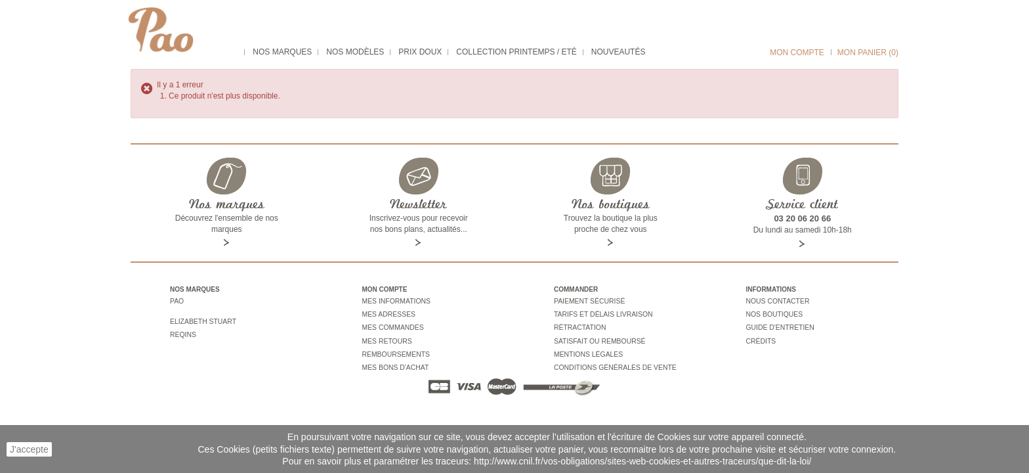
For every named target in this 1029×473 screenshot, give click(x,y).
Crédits (760, 336)
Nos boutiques (773, 313)
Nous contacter (776, 301)
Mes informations (395, 301)
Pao (176, 301)
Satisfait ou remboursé (598, 336)
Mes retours (386, 336)
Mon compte (797, 52)
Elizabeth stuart (202, 318)
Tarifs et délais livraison (601, 313)
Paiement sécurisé (588, 301)
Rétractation (579, 324)
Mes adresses (387, 313)
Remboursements (394, 349)
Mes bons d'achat (394, 361)
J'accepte (29, 449)
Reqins (182, 330)
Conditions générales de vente (612, 361)
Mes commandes (392, 324)
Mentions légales (587, 349)
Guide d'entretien (779, 324)
